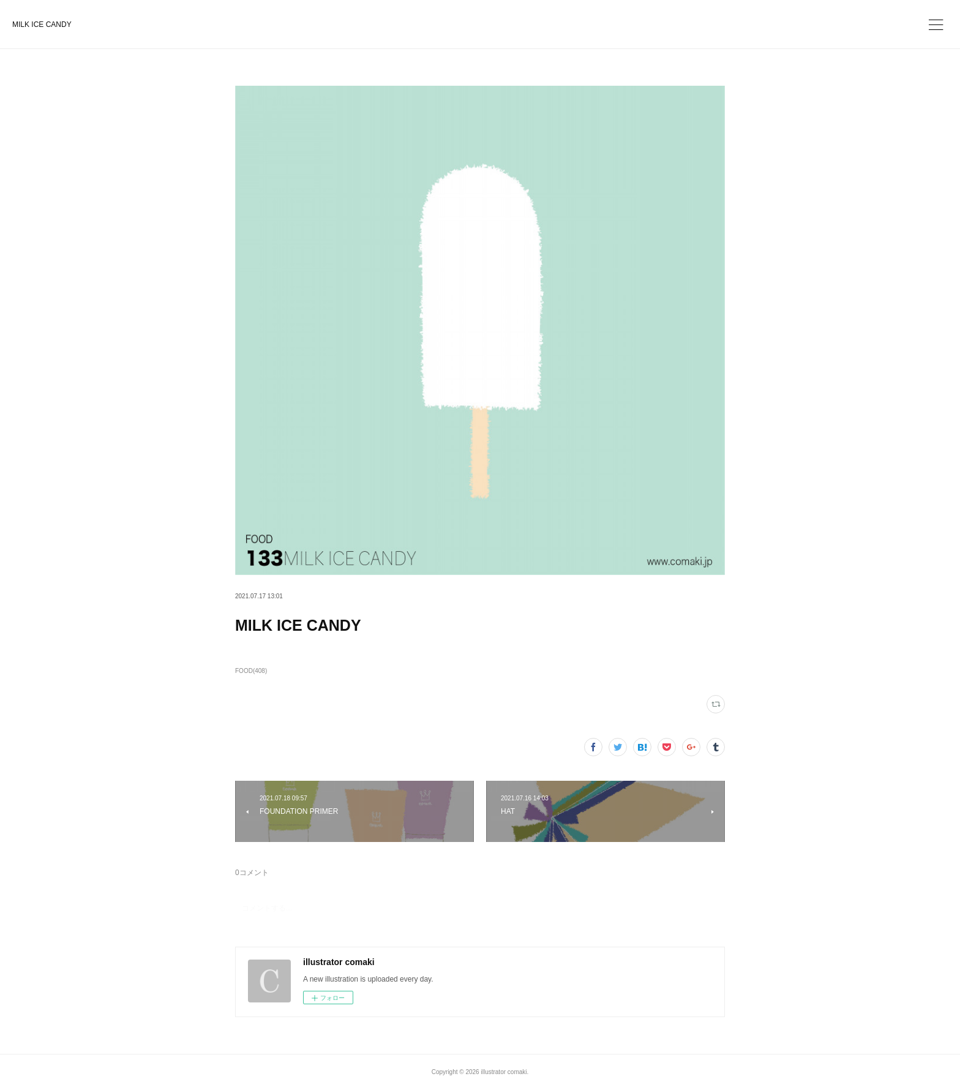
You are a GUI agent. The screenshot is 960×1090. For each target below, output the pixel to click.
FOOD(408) (251, 670)
